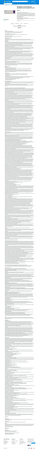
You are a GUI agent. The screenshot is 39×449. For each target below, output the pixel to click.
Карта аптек (5, 440)
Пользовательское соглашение (15, 440)
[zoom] (15, 6)
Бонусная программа (22, 441)
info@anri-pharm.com (7, 441)
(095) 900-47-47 (33, 1)
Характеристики (17, 23)
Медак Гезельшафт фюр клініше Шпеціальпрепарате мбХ (28, 20)
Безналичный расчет (22, 440)
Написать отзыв (18, 11)
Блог (20, 444)
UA (29, 1)
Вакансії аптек (13, 441)
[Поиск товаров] (19, 1)
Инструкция (12, 23)
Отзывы (21, 23)
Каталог (8, 3)
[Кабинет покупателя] (32, 3)
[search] (27, 1)
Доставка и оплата (26, 23)
